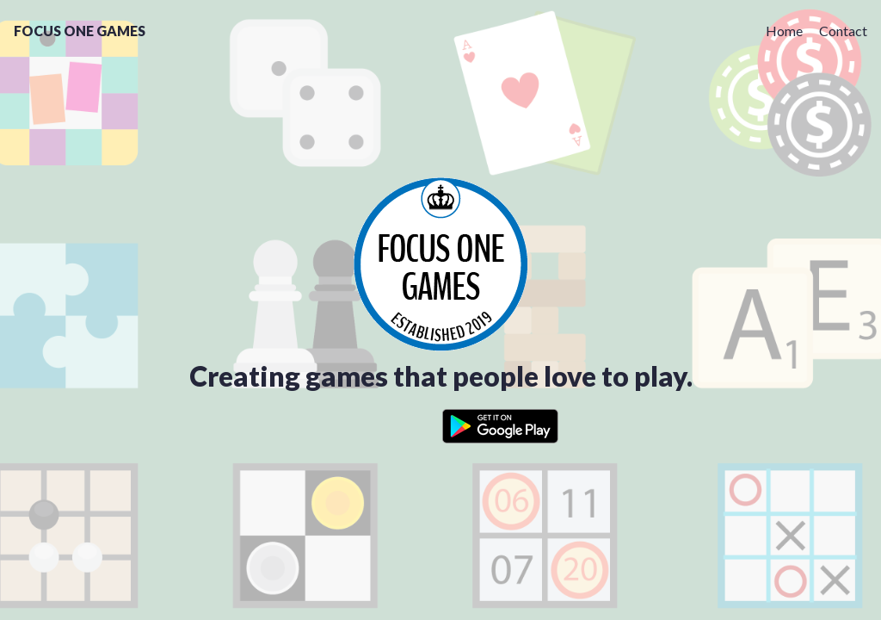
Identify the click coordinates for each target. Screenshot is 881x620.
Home (784, 30)
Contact (843, 30)
